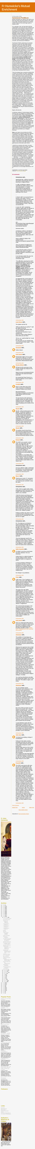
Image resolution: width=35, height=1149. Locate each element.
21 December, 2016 (20, 802)
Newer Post (14, 807)
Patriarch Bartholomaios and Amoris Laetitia (7, 959)
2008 (3, 990)
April (4, 978)
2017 (3, 914)
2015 (3, 982)
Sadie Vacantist (20, 549)
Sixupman (18, 347)
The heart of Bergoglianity (3, 1078)
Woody (17, 408)
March (4, 979)
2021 (3, 909)
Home (23, 807)
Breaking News (4, 1016)
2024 (3, 906)
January (5, 981)
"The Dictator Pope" (5, 1024)
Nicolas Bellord (20, 365)
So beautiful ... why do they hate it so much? (5, 1034)
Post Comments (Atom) (23, 813)
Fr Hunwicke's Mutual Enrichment (16, 7)
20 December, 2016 (20, 474)
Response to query (6, 954)
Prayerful (18, 763)
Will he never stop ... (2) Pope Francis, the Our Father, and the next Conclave (6, 1068)
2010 (3, 987)
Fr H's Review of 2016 (7, 918)
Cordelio (18, 384)
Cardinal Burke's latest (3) (6, 924)
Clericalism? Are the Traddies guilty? (6, 943)
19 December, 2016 (20, 320)
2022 (3, 908)
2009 (3, 989)
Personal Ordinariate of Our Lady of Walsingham (6, 1113)
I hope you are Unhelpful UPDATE (5, 933)
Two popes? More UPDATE (4, 1007)
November (5, 970)
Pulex (17, 577)
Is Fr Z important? (6, 955)
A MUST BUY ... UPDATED (6, 965)
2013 (3, 985)
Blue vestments (6, 956)
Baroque (4, 931)
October (5, 971)
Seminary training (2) (7, 941)
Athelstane (18, 634)
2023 (3, 907)
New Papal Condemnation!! (4, 1051)
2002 (3, 992)
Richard (18, 439)
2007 (3, 991)
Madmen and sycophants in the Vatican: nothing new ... (7, 951)
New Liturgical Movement (4, 1109)
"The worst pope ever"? (6, 1042)
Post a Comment (15, 805)
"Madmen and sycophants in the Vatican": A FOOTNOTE (7, 947)
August (4, 973)
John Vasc (18, 735)
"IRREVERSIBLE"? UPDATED (5, 1059)
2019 (3, 912)
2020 (3, 911)
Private (4, 930)
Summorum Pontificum (5, 937)
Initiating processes (6, 957)
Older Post (31, 807)
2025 (3, 904)
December (5, 917)
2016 (3, 916)
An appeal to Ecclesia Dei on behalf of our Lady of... (7, 939)
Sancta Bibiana (6, 968)
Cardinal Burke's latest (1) (6, 928)
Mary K (17, 476)
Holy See (3, 1107)
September (5, 972)
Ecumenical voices (6, 919)
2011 (3, 986)
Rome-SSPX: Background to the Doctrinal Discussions (24, 629)
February (5, 980)
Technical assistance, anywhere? (7, 967)
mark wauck (19, 354)
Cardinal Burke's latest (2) (6, 926)
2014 (3, 984)
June (4, 975)
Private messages (6, 935)
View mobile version (23, 809)
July (4, 974)
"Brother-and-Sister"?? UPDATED (5, 921)
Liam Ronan (19, 322)
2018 (3, 913)
